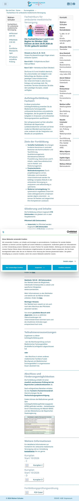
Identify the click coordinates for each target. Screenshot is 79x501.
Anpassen (39, 267)
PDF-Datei (38, 492)
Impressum (68, 498)
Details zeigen (68, 261)
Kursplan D (38, 479)
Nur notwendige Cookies (14, 267)
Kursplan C (38, 465)
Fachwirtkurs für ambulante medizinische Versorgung (26, 13)
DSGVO (56, 498)
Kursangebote (29, 10)
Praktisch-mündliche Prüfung (13, 59)
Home (18, 10)
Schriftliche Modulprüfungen (13, 49)
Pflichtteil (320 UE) (13, 34)
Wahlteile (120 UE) (13, 41)
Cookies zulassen (65, 267)
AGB (61, 498)
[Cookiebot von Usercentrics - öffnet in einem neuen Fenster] (68, 232)
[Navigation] (5, 4)
